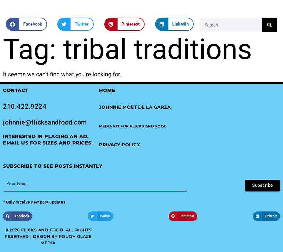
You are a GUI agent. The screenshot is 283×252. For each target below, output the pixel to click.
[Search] (269, 25)
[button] (26, 24)
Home (107, 90)
